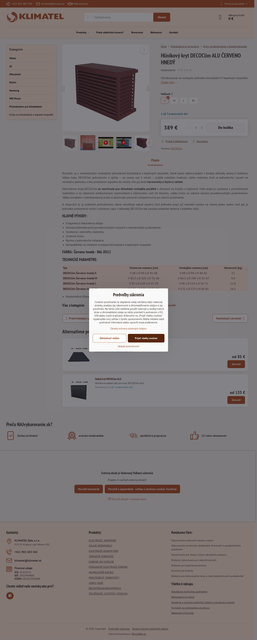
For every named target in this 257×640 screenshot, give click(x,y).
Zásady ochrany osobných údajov (128, 328)
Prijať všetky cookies (146, 338)
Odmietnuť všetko (109, 338)
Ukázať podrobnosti (128, 346)
